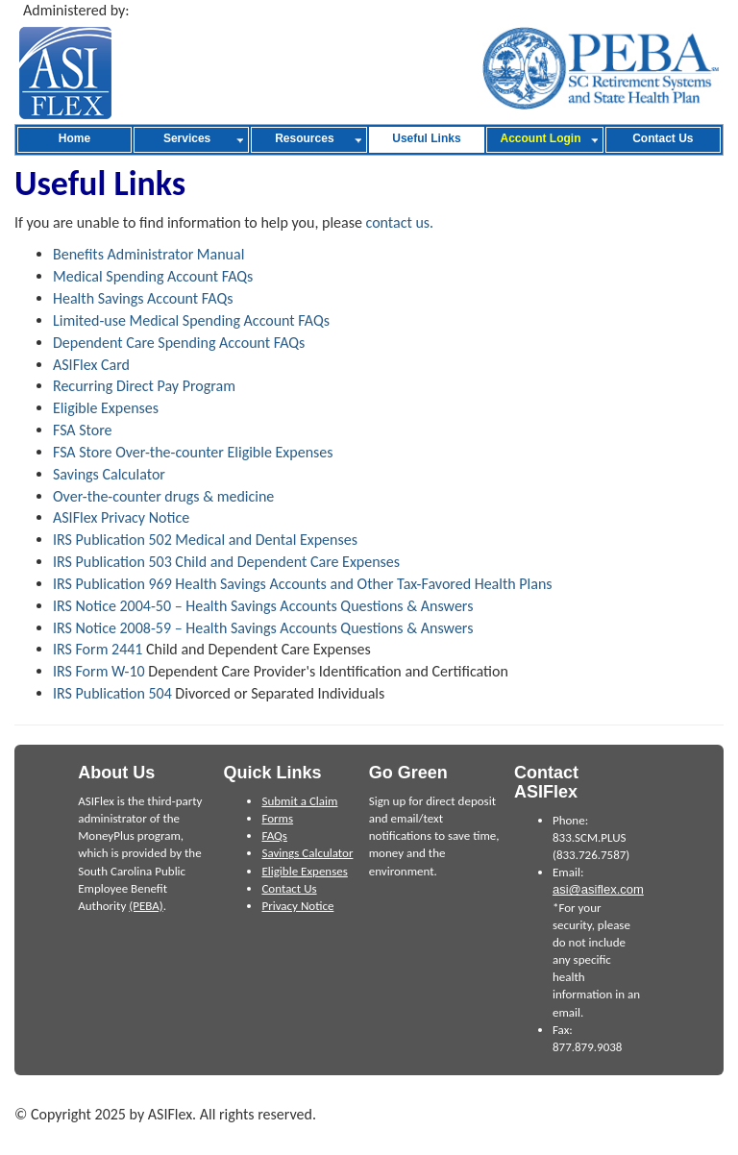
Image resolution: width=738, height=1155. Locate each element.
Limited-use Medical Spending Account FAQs (191, 320)
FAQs (273, 835)
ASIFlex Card (91, 365)
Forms (277, 818)
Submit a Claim (299, 801)
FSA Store (82, 430)
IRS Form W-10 (99, 671)
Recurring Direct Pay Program (144, 386)
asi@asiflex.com (598, 889)
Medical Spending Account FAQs (153, 276)
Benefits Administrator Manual (148, 254)
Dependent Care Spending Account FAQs (179, 342)
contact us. (400, 222)
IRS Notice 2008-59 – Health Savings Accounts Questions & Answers (263, 628)
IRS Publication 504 (112, 693)
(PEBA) (145, 905)
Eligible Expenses (106, 408)
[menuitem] (74, 139)
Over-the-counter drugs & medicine (163, 496)
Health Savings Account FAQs (143, 298)
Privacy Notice (297, 905)
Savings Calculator (109, 474)
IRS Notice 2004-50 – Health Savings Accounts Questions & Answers (263, 606)
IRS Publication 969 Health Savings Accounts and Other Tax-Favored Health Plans (303, 584)
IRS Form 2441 (97, 649)
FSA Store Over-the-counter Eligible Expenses (193, 452)
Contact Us (288, 888)
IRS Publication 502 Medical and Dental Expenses (205, 539)
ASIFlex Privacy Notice (121, 517)
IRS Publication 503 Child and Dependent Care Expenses (226, 562)
